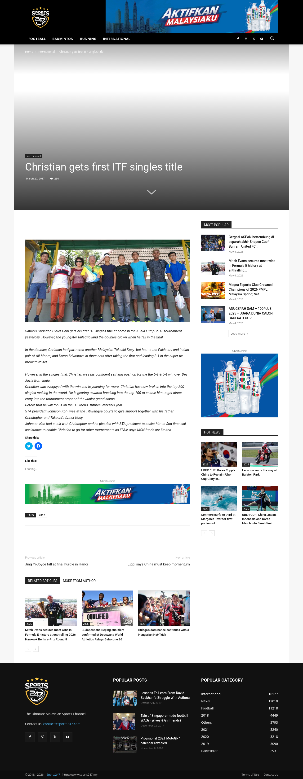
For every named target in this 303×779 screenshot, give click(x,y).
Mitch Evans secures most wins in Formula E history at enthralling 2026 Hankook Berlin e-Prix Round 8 (50, 634)
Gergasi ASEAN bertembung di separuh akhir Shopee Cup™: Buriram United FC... (251, 241)
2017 (42, 515)
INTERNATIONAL (116, 38)
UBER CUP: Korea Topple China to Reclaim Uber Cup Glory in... (218, 474)
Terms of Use (250, 775)
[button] (272, 39)
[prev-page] (28, 649)
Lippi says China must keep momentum (159, 564)
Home (29, 52)
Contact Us (270, 775)
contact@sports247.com (62, 724)
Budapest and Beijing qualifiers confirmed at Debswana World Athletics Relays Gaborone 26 (103, 634)
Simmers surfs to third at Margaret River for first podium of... (218, 519)
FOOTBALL (37, 38)
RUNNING (88, 38)
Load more (240, 334)
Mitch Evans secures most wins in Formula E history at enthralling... (252, 265)
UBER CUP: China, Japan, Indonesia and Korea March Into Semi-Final (259, 519)
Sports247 (53, 775)
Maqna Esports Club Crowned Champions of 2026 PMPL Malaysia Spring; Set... (250, 289)
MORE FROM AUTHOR (79, 581)
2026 (29, 624)
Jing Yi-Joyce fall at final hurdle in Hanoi (56, 564)
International (46, 52)
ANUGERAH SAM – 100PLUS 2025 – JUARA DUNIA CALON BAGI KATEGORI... (251, 313)
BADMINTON (62, 38)
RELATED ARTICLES (42, 581)
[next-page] (36, 649)
